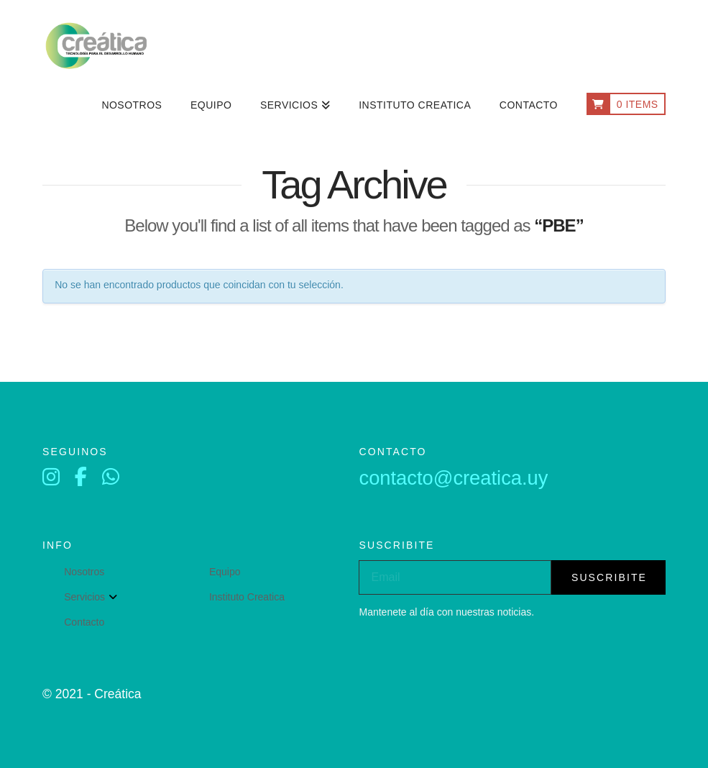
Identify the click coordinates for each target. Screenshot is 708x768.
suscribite (609, 577)
